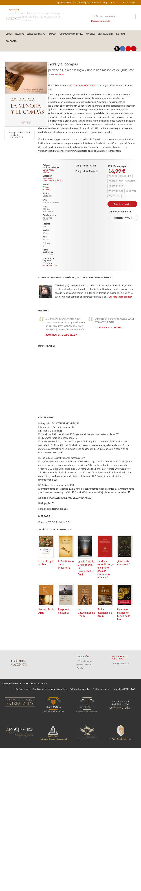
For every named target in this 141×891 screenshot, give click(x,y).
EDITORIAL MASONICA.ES (50, 264)
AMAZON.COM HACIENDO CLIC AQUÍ (87, 85)
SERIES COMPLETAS (36, 33)
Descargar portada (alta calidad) (19, 134)
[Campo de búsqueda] (113, 16)
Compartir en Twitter (86, 165)
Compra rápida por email (87, 2)
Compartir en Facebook (87, 171)
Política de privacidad (80, 689)
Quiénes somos (64, 2)
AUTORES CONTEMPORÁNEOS (50, 179)
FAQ (104, 2)
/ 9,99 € (123, 217)
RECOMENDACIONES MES (71, 33)
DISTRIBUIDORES (105, 33)
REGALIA (52, 33)
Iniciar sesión (129, 2)
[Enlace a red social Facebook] (122, 48)
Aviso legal (62, 689)
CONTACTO (11, 41)
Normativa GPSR (121, 689)
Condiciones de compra (44, 689)
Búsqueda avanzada (100, 20)
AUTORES (90, 33)
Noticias (120, 33)
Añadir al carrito (122, 204)
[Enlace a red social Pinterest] (133, 48)
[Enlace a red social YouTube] (128, 48)
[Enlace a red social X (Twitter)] (117, 48)
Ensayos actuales (46, 188)
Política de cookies (101, 689)
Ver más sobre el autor (120, 296)
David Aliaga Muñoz (51, 74)
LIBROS (9, 33)
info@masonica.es (121, 663)
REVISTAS (19, 33)
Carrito (114, 2)
